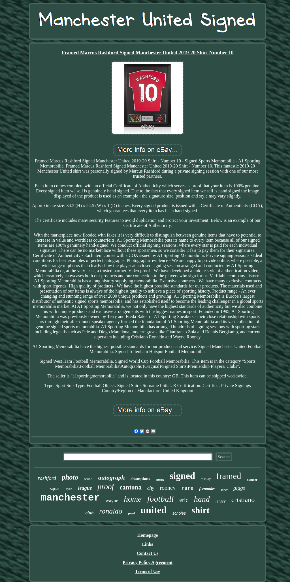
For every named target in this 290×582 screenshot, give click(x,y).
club (89, 512)
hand (202, 499)
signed (182, 476)
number (252, 479)
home (133, 498)
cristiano (243, 499)
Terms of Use (147, 571)
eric (183, 500)
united (153, 510)
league (85, 488)
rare (187, 488)
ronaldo (110, 511)
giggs (239, 488)
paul (131, 513)
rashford (47, 478)
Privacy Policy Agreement (148, 562)
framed (228, 476)
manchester (70, 498)
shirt (200, 510)
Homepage (147, 535)
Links (147, 544)
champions (140, 478)
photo (70, 477)
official (160, 479)
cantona (131, 487)
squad (55, 488)
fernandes (207, 489)
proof (105, 486)
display (206, 479)
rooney (168, 488)
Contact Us (147, 553)
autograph (111, 477)
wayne (112, 500)
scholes (179, 513)
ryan (69, 489)
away (224, 489)
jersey (221, 501)
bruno (88, 479)
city (150, 488)
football (160, 498)
